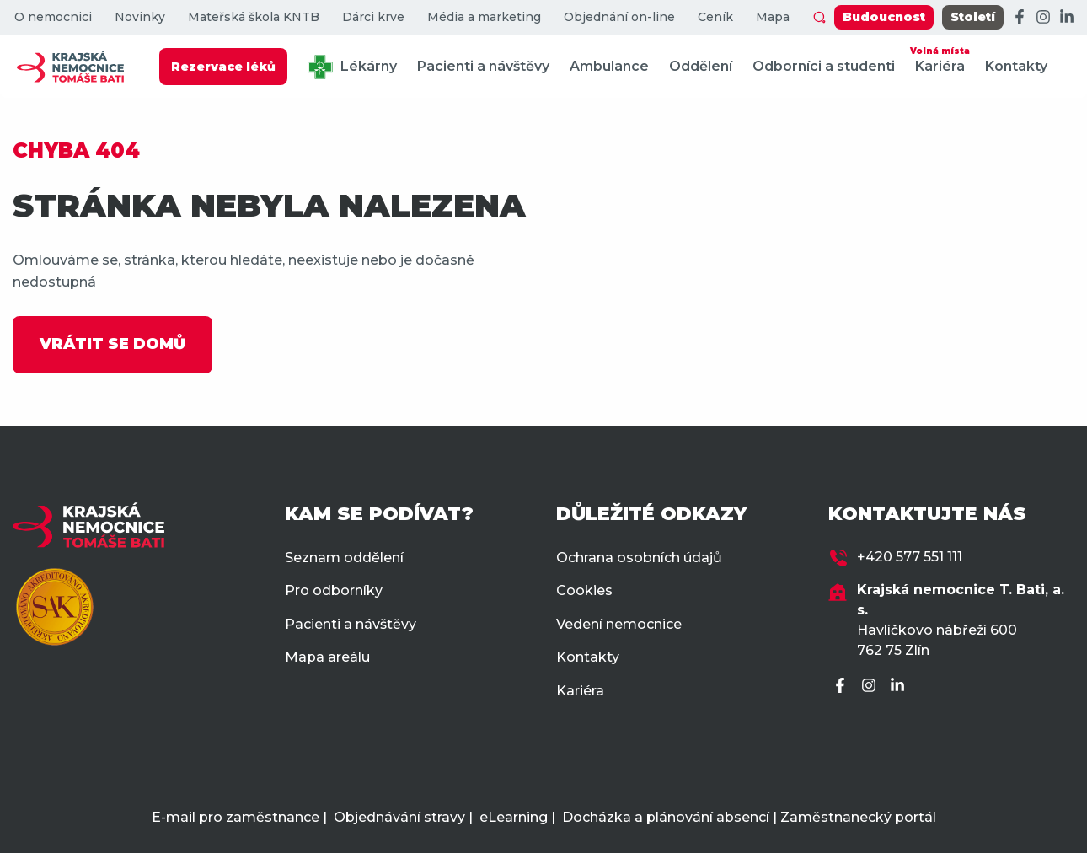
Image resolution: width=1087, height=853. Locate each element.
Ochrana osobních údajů (639, 558)
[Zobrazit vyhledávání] (819, 17)
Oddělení (700, 66)
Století (972, 16)
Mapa (773, 17)
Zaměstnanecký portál (858, 817)
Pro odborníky (334, 590)
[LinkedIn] (1066, 17)
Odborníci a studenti (823, 66)
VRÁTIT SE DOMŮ (112, 344)
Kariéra (940, 58)
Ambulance (609, 66)
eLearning (513, 817)
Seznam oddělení (344, 558)
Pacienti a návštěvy (483, 66)
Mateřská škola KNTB (253, 17)
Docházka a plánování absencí (665, 817)
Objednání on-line (619, 17)
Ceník (715, 17)
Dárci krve (373, 17)
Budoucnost (884, 16)
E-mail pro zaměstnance (235, 817)
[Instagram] (1043, 17)
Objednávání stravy (399, 817)
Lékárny (352, 67)
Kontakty (1016, 66)
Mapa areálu (327, 657)
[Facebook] (1019, 17)
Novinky (140, 17)
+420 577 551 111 (909, 557)
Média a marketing (484, 17)
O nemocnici (53, 17)
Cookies (584, 590)
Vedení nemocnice (619, 624)
